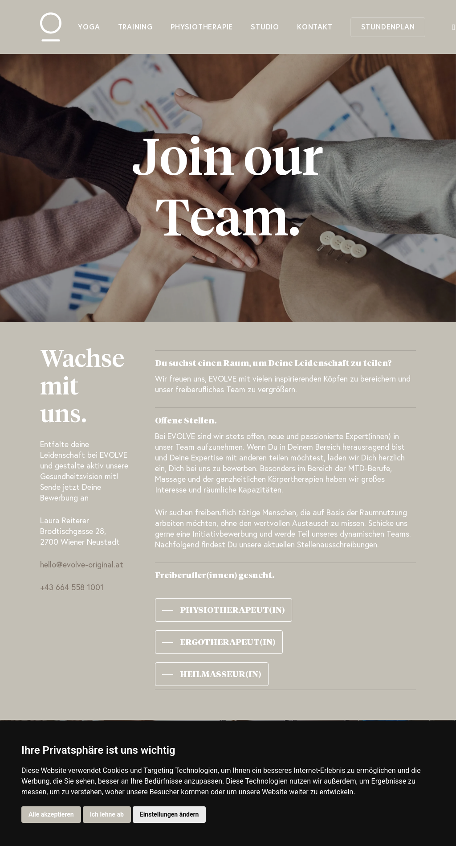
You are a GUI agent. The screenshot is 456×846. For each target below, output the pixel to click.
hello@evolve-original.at (81, 565)
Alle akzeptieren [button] (51, 814)
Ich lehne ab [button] (107, 814)
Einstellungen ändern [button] (169, 814)
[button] (223, 610)
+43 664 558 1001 (72, 588)
